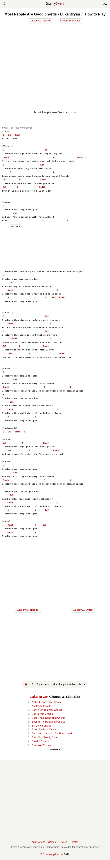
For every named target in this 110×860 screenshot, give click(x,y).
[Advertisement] (55, 86)
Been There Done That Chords (48, 718)
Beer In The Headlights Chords (48, 721)
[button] (4, 4)
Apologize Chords (41, 706)
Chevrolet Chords (41, 745)
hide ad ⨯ (15, 227)
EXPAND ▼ (55, 749)
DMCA (63, 842)
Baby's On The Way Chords (47, 710)
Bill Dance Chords (41, 725)
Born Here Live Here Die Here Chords (52, 733)
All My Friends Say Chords (46, 702)
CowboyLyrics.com (53, 854)
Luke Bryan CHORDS (27, 610)
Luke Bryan (39, 697)
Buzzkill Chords (40, 741)
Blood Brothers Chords (44, 729)
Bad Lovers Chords (42, 714)
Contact (52, 842)
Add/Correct (38, 842)
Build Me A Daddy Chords (46, 737)
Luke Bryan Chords (40, 21)
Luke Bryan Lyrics (70, 21)
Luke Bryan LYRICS (82, 610)
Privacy (74, 842)
